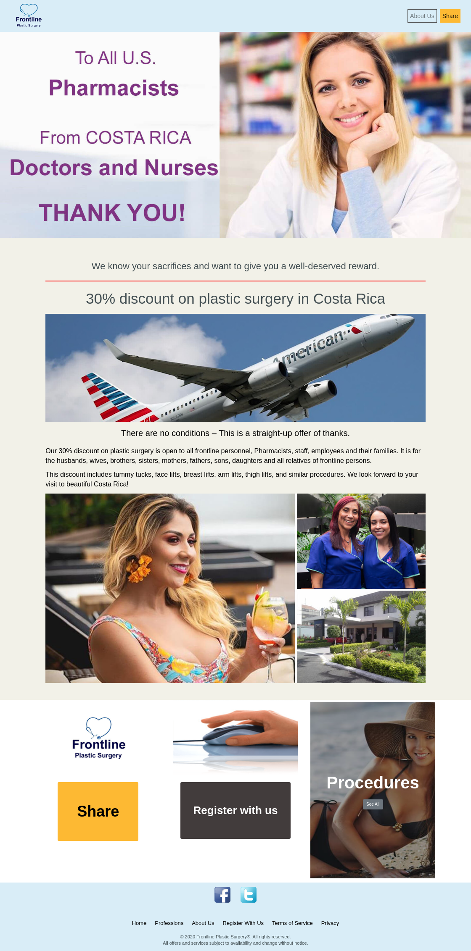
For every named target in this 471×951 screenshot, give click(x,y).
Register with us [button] (235, 810)
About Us (422, 16)
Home (139, 923)
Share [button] (98, 811)
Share (450, 16)
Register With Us (243, 923)
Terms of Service (292, 923)
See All (372, 804)
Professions (169, 923)
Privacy (330, 923)
